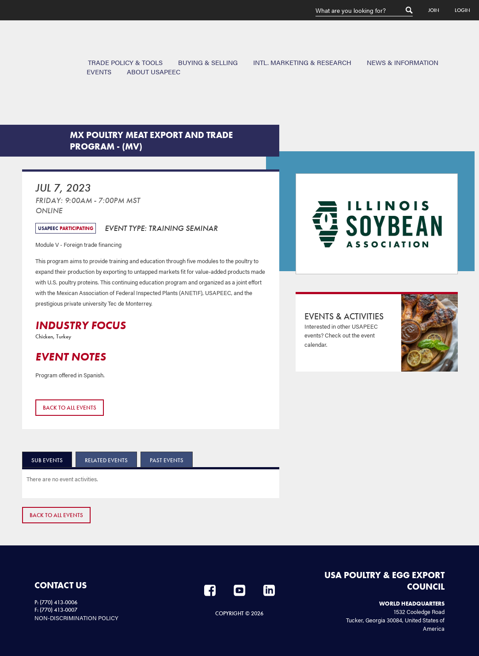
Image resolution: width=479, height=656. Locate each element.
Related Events (106, 460)
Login (462, 10)
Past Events (166, 460)
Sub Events (47, 460)
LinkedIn (269, 590)
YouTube (239, 590)
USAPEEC (35, 52)
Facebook (210, 590)
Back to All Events (69, 407)
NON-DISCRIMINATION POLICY (76, 618)
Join (433, 10)
